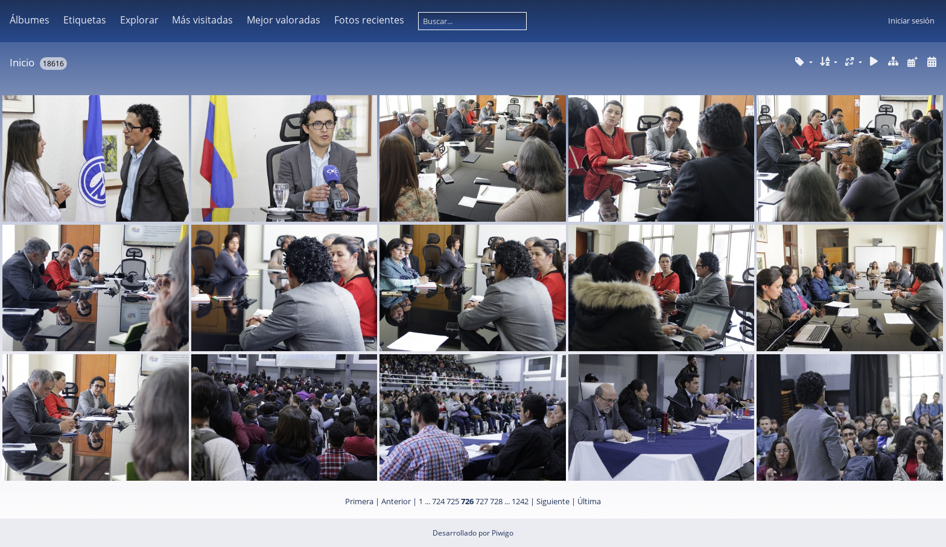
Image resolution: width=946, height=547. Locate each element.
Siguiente (553, 501)
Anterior (396, 501)
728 (496, 501)
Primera (359, 501)
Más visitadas (202, 20)
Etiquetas (84, 20)
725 (452, 501)
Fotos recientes (369, 20)
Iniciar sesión (911, 20)
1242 (520, 501)
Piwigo (502, 533)
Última (589, 501)
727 (481, 501)
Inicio (22, 62)
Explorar (139, 20)
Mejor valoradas (283, 20)
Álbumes (29, 20)
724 (438, 501)
